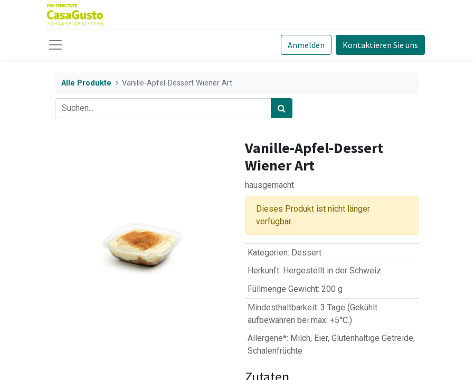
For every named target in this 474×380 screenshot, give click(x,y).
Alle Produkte (86, 83)
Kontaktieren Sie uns (380, 45)
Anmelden (306, 45)
